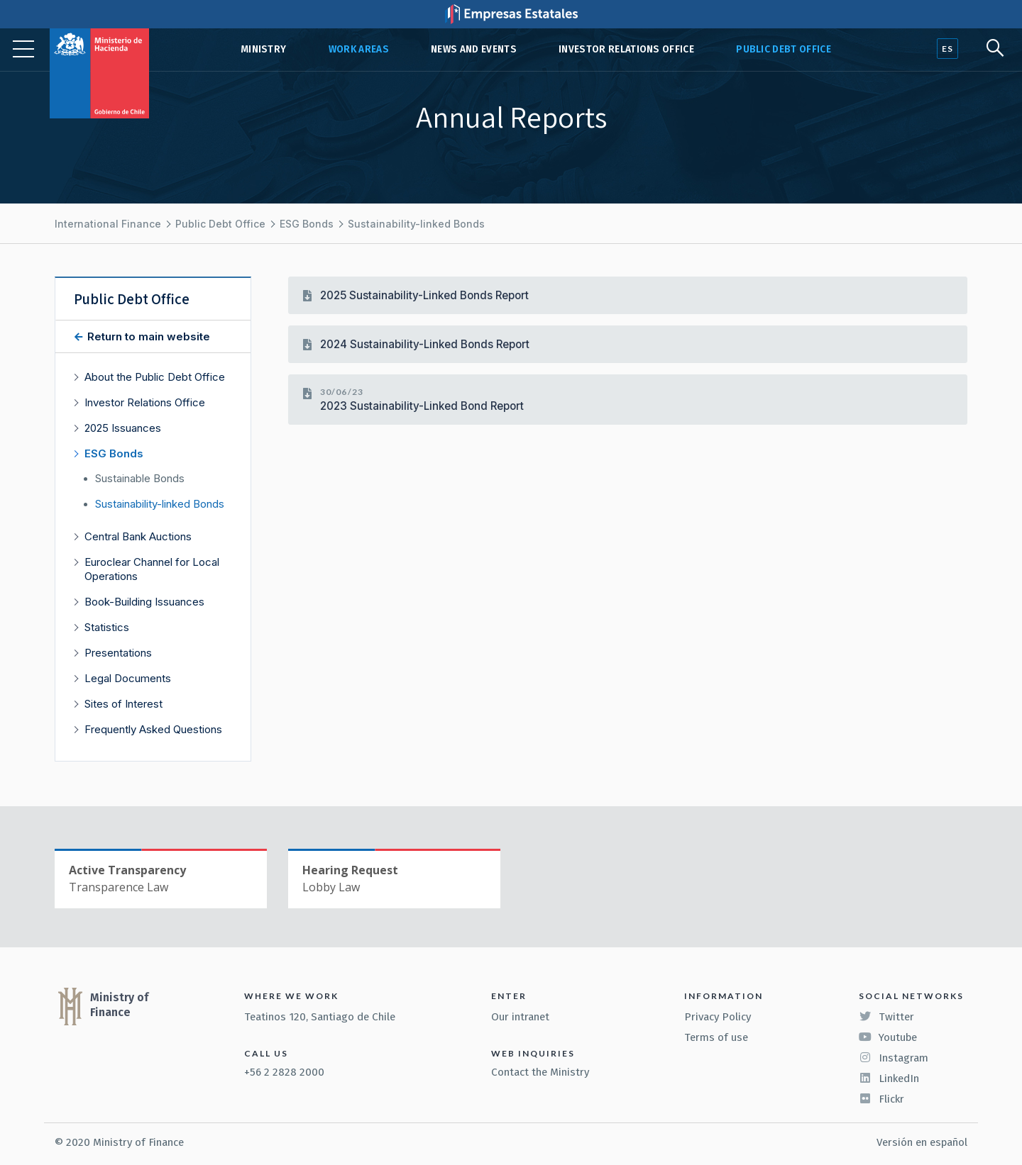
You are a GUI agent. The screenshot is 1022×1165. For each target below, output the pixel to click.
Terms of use (716, 1037)
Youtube (888, 1037)
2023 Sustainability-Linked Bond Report (422, 406)
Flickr (881, 1099)
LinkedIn (889, 1078)
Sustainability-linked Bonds (416, 224)
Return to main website (147, 336)
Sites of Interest (123, 703)
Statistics (106, 627)
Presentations (118, 652)
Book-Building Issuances (144, 601)
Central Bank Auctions (138, 536)
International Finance (108, 224)
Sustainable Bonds (140, 478)
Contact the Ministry (540, 1072)
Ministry (264, 49)
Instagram (893, 1058)
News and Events (474, 49)
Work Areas (359, 49)
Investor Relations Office (626, 49)
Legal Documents (127, 678)
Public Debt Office (783, 49)
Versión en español (922, 1142)
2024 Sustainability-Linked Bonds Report (424, 344)
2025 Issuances (122, 428)
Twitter (886, 1016)
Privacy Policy (717, 1016)
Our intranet (520, 1016)
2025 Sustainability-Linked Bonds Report (424, 295)
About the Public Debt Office (154, 377)
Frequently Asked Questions (153, 729)
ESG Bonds (307, 224)
